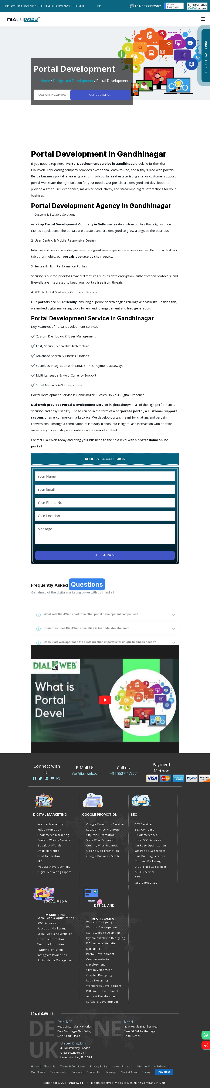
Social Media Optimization (55, 918)
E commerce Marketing (53, 835)
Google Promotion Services (105, 824)
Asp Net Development (101, 996)
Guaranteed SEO (146, 882)
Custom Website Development (97, 961)
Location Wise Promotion (104, 829)
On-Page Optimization (150, 845)
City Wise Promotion (100, 835)
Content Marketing (148, 861)
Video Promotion (49, 829)
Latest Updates (122, 1066)
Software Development (102, 1002)
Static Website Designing (103, 933)
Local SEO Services (148, 840)
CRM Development (99, 970)
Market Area (129, 1072)
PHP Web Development (102, 991)
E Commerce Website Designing (101, 946)
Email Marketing (48, 851)
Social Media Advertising (54, 934)
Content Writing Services (54, 840)
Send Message (105, 555)
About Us (49, 1066)
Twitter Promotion (50, 950)
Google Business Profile (103, 856)
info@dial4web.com (85, 773)
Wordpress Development (103, 986)
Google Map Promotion (102, 851)
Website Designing (99, 922)
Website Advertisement (53, 867)
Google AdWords (49, 845)
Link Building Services (150, 856)
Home (45, 80)
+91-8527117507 (123, 773)
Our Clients (38, 1072)
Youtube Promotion (51, 944)
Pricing (146, 1072)
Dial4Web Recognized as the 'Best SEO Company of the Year (46, 6)
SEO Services (144, 824)
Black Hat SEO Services (151, 867)
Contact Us (94, 1072)
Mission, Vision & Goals (152, 1066)
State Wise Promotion (101, 840)
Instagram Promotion (52, 955)
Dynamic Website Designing (105, 938)
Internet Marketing (50, 824)
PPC (40, 861)
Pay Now (164, 1072)
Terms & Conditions (72, 1066)
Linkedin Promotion (51, 939)
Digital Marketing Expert (54, 872)
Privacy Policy (99, 1066)
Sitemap (110, 1072)
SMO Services (46, 923)
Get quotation (100, 95)
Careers (76, 1072)
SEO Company (144, 829)
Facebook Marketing (51, 928)
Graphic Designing (99, 975)
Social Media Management (55, 960)
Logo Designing (97, 980)
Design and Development (73, 80)
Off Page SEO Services (150, 851)
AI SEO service (145, 872)
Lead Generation (49, 856)
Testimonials (58, 1072)
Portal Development (100, 954)
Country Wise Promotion (103, 845)
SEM (137, 877)
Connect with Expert (206, 56)
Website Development (101, 927)
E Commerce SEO (147, 835)
